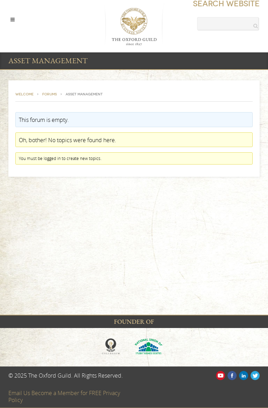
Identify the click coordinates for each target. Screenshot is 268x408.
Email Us (19, 393)
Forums (49, 94)
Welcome (24, 94)
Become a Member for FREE (67, 393)
